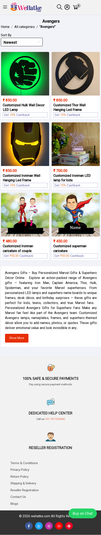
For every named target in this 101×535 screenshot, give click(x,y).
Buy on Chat (83, 513)
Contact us (18, 497)
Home (5, 27)
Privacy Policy (19, 470)
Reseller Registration (24, 490)
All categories (24, 27)
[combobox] (21, 42)
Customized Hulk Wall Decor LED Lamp (24, 107)
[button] (5, 7)
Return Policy (19, 476)
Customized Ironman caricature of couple (18, 248)
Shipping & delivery (23, 483)
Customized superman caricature (69, 248)
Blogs (14, 504)
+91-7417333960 (55, 419)
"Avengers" (47, 27)
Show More (16, 338)
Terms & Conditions (24, 463)
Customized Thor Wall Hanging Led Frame (69, 107)
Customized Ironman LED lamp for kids (72, 178)
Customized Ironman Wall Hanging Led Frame (21, 178)
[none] (59, 526)
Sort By (6, 35)
